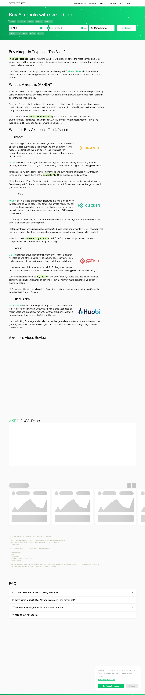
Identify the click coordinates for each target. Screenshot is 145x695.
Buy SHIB (72, 519)
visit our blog (74, 71)
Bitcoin (12, 22)
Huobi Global (15, 305)
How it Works (112, 3)
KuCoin (12, 200)
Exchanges (93, 3)
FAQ (121, 3)
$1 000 (32, 34)
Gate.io (12, 254)
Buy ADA (115, 519)
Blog (128, 3)
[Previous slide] (129, 485)
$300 (18, 34)
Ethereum (21, 22)
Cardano (39, 22)
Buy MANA (29, 519)
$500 (25, 34)
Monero (30, 22)
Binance (13, 162)
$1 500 (40, 34)
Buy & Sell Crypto (80, 3)
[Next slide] (134, 485)
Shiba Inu (48, 22)
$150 (12, 34)
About (102, 3)
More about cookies (106, 679)
